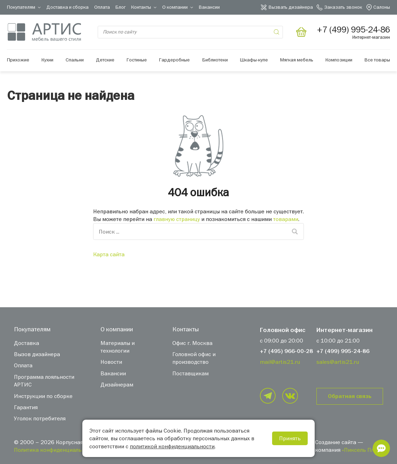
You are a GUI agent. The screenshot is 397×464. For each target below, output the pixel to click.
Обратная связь (350, 396)
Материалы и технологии (117, 346)
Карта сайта (109, 254)
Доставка (26, 342)
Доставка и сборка (67, 7)
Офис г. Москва (192, 342)
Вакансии (209, 7)
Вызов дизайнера (37, 354)
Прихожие (18, 60)
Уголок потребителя (40, 418)
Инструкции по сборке (43, 395)
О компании (175, 7)
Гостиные (137, 60)
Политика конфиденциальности (55, 449)
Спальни (75, 60)
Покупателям (21, 7)
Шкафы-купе (254, 60)
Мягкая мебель (296, 60)
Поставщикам (190, 373)
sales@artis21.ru (337, 361)
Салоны (381, 7)
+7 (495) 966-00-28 (286, 351)
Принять (290, 438)
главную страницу (176, 218)
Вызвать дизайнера (291, 7)
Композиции (338, 60)
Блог (120, 7)
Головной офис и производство (194, 358)
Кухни (47, 60)
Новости (111, 361)
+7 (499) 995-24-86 (342, 351)
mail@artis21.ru (280, 361)
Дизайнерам (116, 384)
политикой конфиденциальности (172, 446)
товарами (285, 218)
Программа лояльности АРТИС (44, 380)
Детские (105, 60)
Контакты (141, 7)
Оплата (102, 7)
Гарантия (26, 407)
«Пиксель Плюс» (362, 449)
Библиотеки (215, 60)
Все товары (377, 60)
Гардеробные (174, 60)
